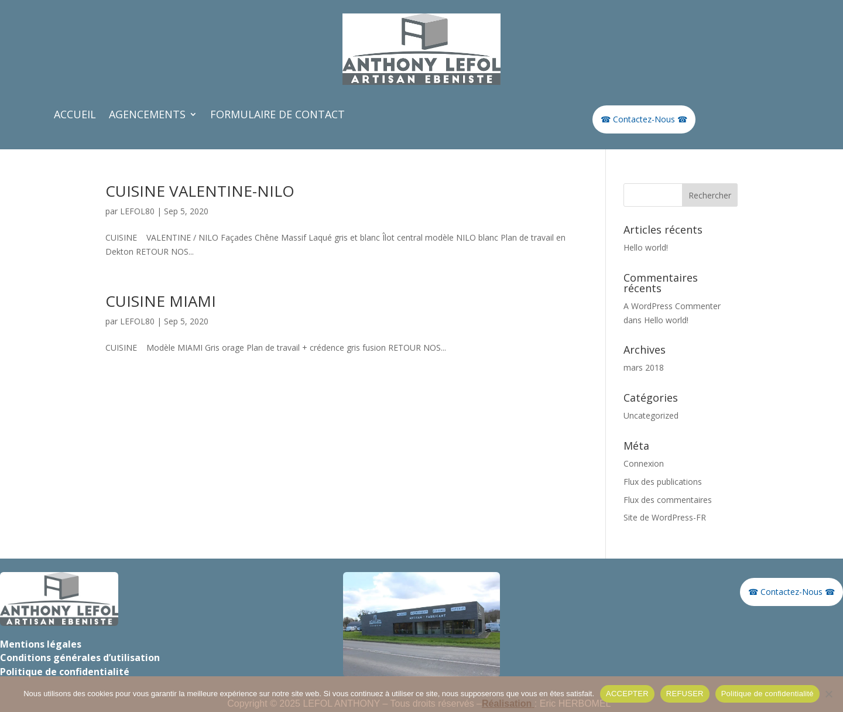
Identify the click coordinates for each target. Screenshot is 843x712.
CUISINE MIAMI (160, 301)
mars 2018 (643, 367)
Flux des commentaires (667, 499)
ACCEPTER (627, 693)
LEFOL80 (137, 211)
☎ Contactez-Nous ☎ (644, 119)
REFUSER (685, 693)
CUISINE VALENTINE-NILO (199, 190)
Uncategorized (650, 415)
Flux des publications (662, 481)
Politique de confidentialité (767, 693)
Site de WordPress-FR (664, 517)
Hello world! (645, 247)
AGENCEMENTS (147, 115)
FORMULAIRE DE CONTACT (277, 115)
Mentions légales (40, 644)
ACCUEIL (75, 115)
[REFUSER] (828, 694)
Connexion (643, 463)
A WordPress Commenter (672, 306)
